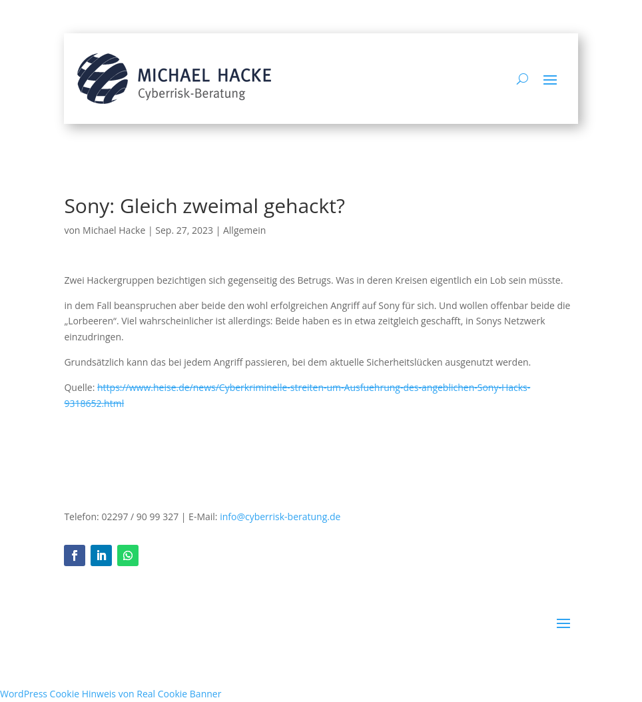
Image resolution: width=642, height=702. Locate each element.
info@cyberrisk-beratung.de (280, 516)
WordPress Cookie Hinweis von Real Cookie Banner (110, 693)
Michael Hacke (114, 230)
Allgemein (244, 230)
